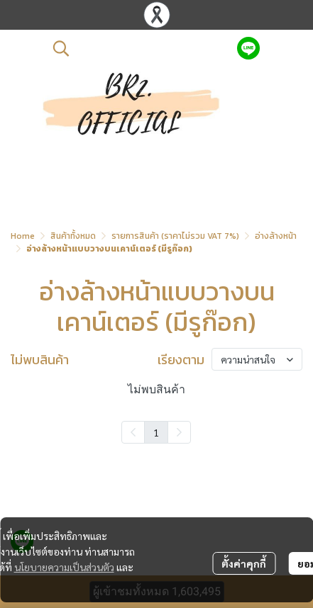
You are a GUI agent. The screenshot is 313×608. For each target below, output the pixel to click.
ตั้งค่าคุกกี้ (243, 563)
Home (23, 236)
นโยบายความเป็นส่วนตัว (64, 567)
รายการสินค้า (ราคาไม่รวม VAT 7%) (175, 236)
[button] (137, 48)
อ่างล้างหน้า (276, 236)
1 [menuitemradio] (156, 432)
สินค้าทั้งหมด (73, 236)
